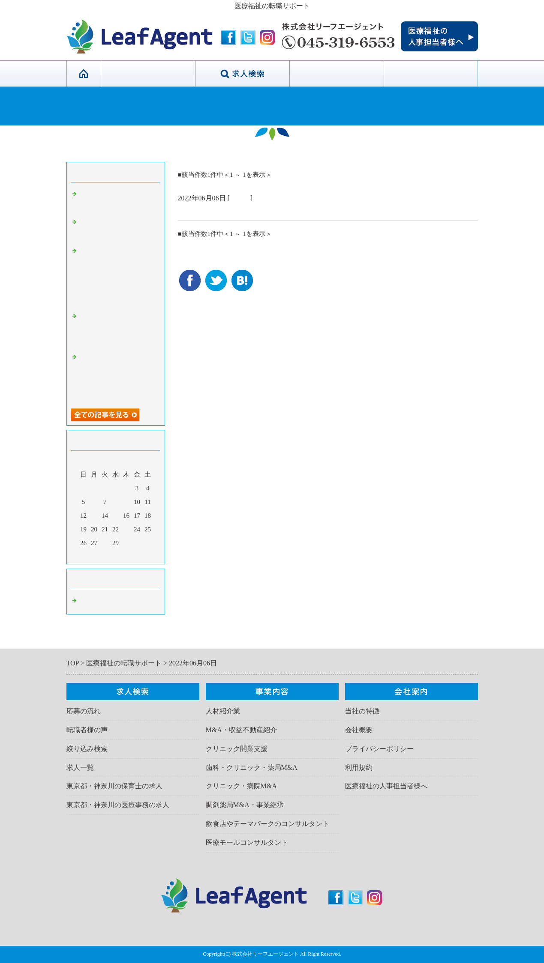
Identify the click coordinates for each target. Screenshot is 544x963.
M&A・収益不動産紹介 (241, 729)
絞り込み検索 (87, 748)
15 (115, 515)
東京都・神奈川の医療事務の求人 (117, 804)
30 (126, 543)
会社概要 (359, 729)
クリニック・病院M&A (241, 786)
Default (240, 198)
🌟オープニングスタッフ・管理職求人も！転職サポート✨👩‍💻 (117, 329)
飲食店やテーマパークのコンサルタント (267, 823)
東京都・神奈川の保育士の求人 (114, 786)
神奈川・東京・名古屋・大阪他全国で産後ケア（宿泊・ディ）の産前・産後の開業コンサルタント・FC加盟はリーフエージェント (117, 276)
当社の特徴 (148, 73)
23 (126, 529)
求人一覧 (80, 767)
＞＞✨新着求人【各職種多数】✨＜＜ (245, 210)
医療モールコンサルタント (247, 842)
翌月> (131, 555)
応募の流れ (83, 711)
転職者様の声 (87, 729)
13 (94, 515)
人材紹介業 (223, 711)
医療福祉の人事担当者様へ (386, 786)
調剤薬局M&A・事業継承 (245, 804)
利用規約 (359, 767)
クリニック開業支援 (236, 748)
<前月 (99, 555)
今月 (115, 555)
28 (105, 543)
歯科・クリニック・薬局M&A (252, 767)
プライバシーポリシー (379, 748)
